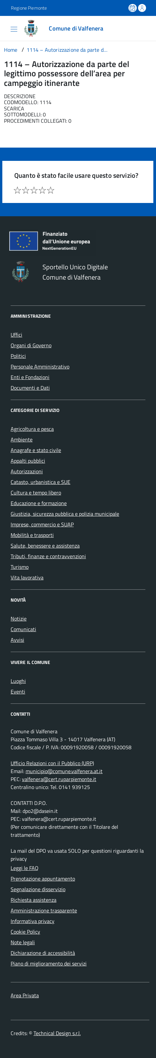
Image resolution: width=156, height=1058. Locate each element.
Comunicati (23, 629)
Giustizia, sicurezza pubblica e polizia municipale (65, 514)
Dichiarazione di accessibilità (43, 953)
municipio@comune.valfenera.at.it (64, 771)
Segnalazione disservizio (38, 889)
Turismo (20, 567)
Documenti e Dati (30, 388)
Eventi (18, 691)
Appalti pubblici (28, 461)
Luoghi (18, 681)
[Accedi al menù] (5, 28)
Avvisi (17, 640)
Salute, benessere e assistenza (45, 546)
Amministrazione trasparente (44, 910)
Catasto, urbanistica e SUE (40, 482)
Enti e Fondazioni (30, 377)
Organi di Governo (31, 345)
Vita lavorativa (27, 577)
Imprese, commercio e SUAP (42, 524)
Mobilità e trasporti (32, 535)
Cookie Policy (25, 932)
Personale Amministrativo (40, 366)
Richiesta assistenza (33, 900)
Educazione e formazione (39, 503)
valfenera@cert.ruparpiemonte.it (59, 779)
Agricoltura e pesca (32, 429)
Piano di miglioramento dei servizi (49, 963)
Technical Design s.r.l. (57, 1033)
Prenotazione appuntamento (43, 879)
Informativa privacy (32, 921)
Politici (18, 356)
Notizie (19, 619)
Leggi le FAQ (25, 868)
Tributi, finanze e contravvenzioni (48, 556)
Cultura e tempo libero (36, 492)
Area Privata (25, 995)
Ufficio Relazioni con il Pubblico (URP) (52, 763)
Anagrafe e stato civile (36, 450)
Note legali (23, 942)
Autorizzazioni (27, 471)
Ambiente (22, 439)
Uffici (16, 335)
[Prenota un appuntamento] (133, 8)
